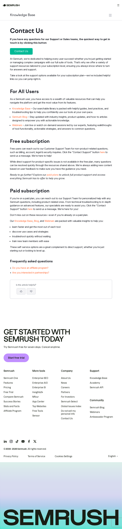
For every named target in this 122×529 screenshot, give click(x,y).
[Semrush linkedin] (5, 441)
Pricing (7, 387)
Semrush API (96, 387)
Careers (65, 387)
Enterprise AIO (40, 383)
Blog (36, 220)
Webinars (17, 125)
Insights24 (37, 392)
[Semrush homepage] (11, 5)
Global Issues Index (71, 406)
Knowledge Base (22, 15)
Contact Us (67, 418)
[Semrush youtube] (23, 441)
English (112, 456)
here (102, 152)
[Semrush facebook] (29, 441)
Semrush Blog (19, 116)
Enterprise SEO (40, 378)
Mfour (35, 397)
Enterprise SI (39, 387)
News (64, 383)
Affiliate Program (12, 411)
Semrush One (11, 378)
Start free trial (16, 357)
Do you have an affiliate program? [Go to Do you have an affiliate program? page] (30, 267)
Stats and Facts (12, 406)
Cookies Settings (63, 456)
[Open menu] (118, 5)
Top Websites (39, 406)
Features (8, 383)
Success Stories (12, 401)
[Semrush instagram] (11, 441)
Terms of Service (36, 456)
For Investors (68, 397)
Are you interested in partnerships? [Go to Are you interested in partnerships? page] (30, 272)
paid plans (52, 174)
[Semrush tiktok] (17, 441)
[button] (31, 291)
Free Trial (8, 392)
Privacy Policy (11, 456)
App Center (38, 401)
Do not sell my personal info (68, 412)
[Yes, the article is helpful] (21, 291)
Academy (95, 383)
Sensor (36, 416)
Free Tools (37, 411)
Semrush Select (69, 401)
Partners (65, 392)
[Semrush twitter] (35, 441)
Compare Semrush (13, 397)
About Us (66, 378)
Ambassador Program (101, 417)
